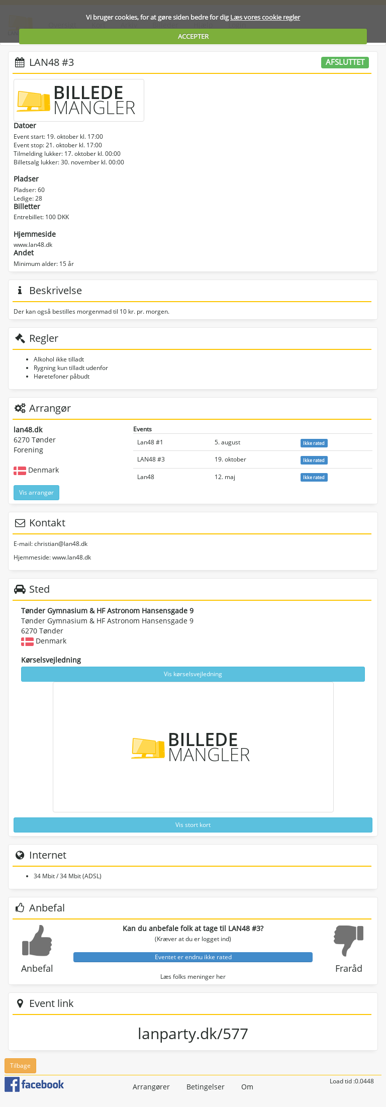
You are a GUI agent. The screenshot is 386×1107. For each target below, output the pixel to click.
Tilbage (20, 1065)
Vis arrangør (36, 492)
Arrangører (151, 1086)
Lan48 (145, 477)
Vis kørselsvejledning (193, 674)
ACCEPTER (193, 36)
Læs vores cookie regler (265, 17)
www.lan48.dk (33, 244)
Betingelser (205, 1086)
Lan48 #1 (150, 442)
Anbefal (37, 968)
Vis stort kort (193, 824)
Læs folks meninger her (193, 976)
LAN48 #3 (151, 459)
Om (247, 1086)
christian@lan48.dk (60, 543)
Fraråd (348, 968)
